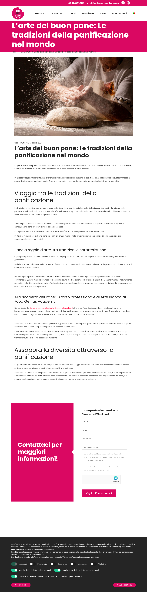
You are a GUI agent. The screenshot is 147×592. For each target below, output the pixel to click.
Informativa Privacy (103, 470)
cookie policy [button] (49, 552)
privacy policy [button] (112, 547)
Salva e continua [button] (124, 588)
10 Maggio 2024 (34, 142)
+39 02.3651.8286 (76, 3)
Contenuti (26, 51)
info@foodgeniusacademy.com (103, 3)
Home (15, 51)
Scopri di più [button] (20, 588)
